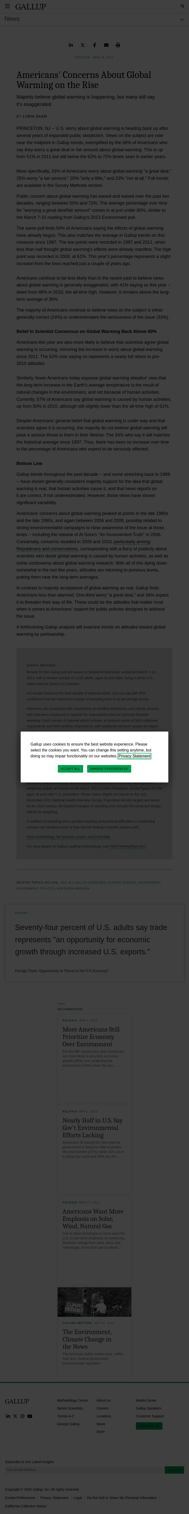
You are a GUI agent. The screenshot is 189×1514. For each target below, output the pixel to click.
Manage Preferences (109, 768)
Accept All (70, 768)
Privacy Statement (135, 756)
